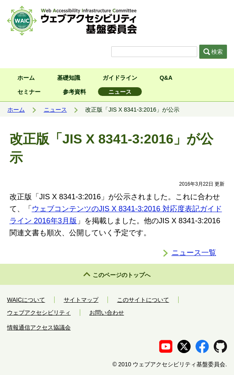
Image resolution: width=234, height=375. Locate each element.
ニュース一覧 (194, 252)
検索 (213, 51)
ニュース (119, 91)
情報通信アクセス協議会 (39, 327)
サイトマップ (81, 299)
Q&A (166, 77)
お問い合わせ (106, 312)
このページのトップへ (121, 275)
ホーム (26, 77)
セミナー (29, 91)
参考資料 (74, 91)
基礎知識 (68, 77)
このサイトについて (143, 299)
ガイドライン (120, 77)
